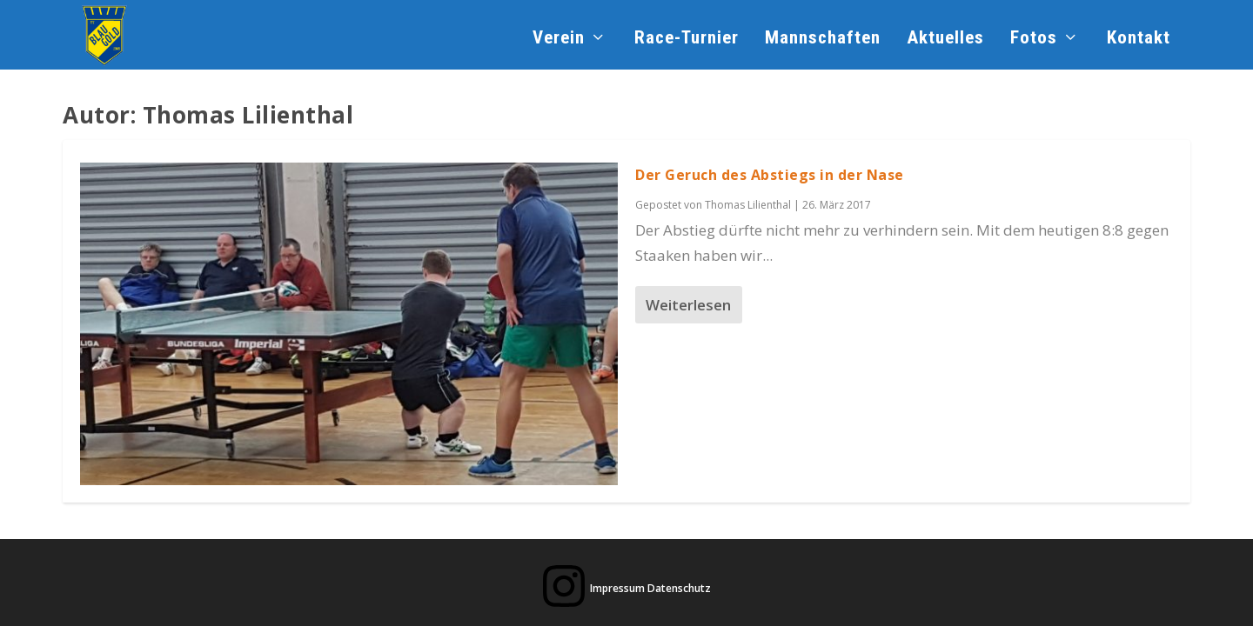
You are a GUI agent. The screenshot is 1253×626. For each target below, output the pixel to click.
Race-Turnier (686, 39)
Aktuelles (945, 39)
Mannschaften (823, 39)
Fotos (1033, 39)
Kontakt (1138, 39)
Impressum (617, 588)
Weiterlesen (688, 305)
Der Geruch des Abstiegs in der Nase (769, 174)
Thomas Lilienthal (748, 204)
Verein (559, 39)
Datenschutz (679, 588)
